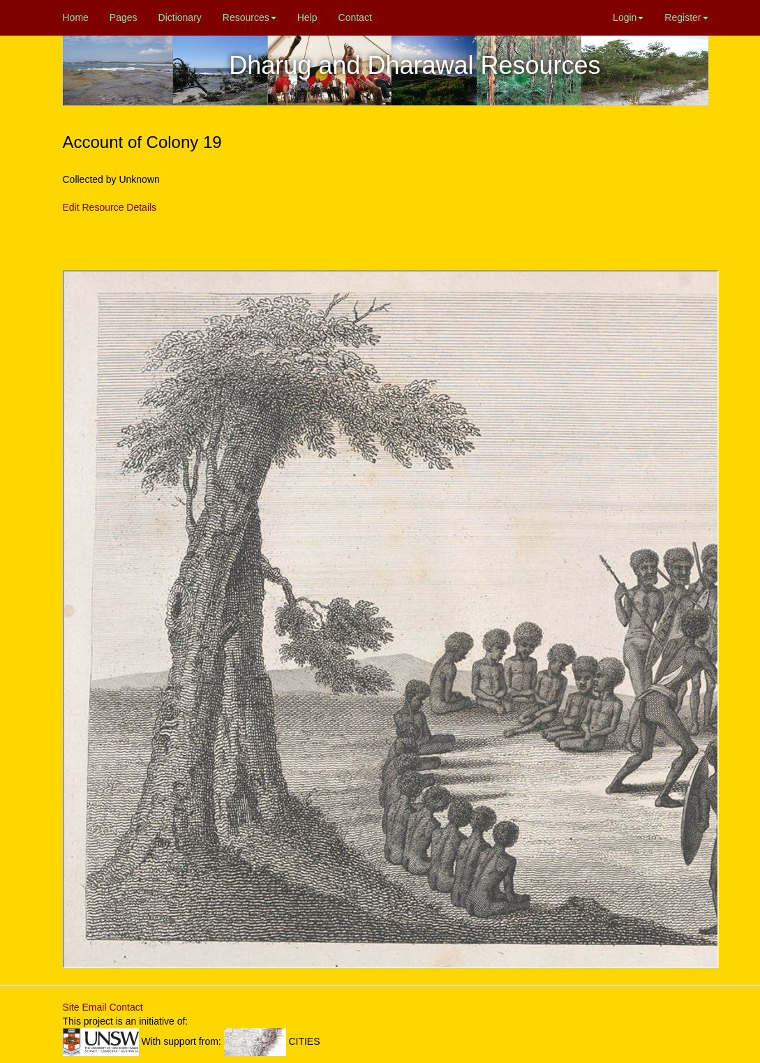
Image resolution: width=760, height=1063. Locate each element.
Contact (355, 17)
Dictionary (180, 17)
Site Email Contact (103, 1007)
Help (307, 17)
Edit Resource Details (110, 207)
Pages (123, 17)
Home (76, 17)
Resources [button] (249, 17)
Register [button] (686, 17)
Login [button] (628, 17)
